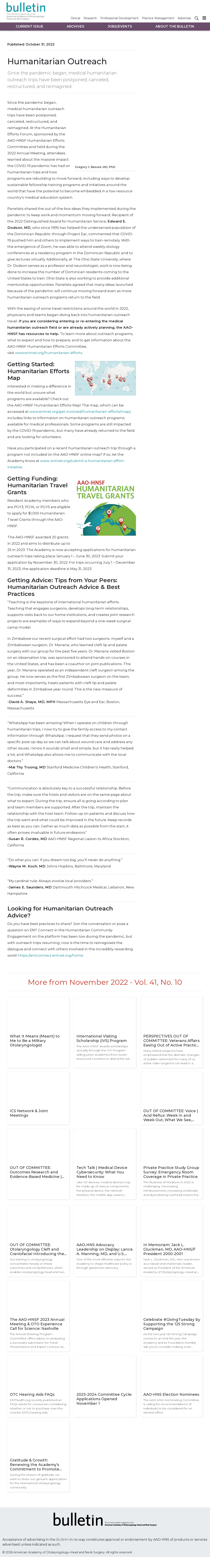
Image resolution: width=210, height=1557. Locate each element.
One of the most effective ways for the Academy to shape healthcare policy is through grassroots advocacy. (103, 1264)
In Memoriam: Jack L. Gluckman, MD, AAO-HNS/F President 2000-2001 (169, 1249)
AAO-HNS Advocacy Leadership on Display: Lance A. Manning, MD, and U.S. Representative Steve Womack (104, 1249)
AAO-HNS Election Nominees (171, 1394)
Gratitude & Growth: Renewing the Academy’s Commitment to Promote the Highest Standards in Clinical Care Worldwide (34, 1464)
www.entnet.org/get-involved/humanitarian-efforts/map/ (79, 412)
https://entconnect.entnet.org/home (50, 955)
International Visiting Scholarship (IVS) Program (101, 1038)
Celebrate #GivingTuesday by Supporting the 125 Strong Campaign (171, 1324)
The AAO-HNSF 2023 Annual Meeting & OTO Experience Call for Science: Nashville (37, 1324)
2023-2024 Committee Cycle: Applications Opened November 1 (104, 1399)
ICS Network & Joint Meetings (29, 1113)
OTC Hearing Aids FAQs (32, 1394)
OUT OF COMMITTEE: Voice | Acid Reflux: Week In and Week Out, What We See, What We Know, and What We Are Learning (170, 1115)
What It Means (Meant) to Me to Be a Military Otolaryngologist (35, 1040)
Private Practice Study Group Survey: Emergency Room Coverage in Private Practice (171, 1172)
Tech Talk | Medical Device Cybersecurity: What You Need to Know (101, 1172)
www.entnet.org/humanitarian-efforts (48, 353)
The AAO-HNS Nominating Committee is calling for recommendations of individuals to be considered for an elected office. (171, 1406)
